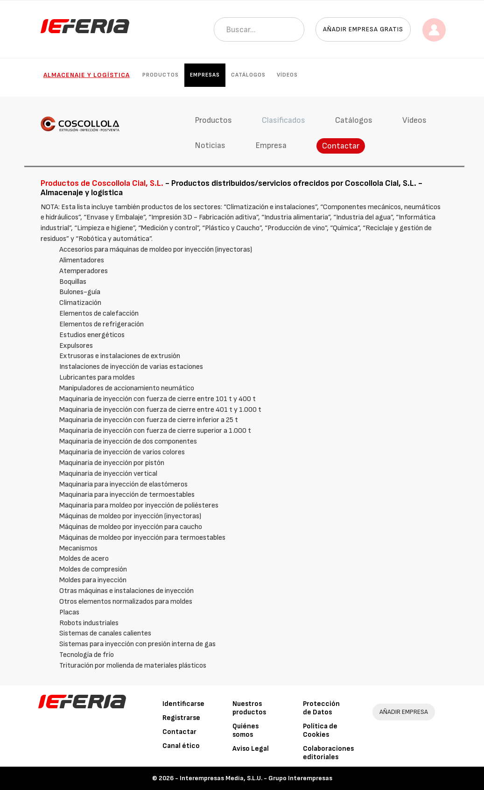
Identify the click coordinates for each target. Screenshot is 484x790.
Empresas (205, 74)
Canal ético (181, 745)
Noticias (210, 145)
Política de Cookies (320, 730)
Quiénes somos (245, 730)
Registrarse (181, 717)
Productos (160, 74)
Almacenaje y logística (86, 75)
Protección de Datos (321, 708)
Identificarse (183, 703)
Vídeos (287, 74)
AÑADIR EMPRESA (403, 712)
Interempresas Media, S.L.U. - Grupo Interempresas (256, 778)
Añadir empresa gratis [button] (363, 29)
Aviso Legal (250, 748)
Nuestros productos (249, 708)
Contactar (340, 146)
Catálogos (248, 74)
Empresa (271, 145)
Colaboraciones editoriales (328, 753)
